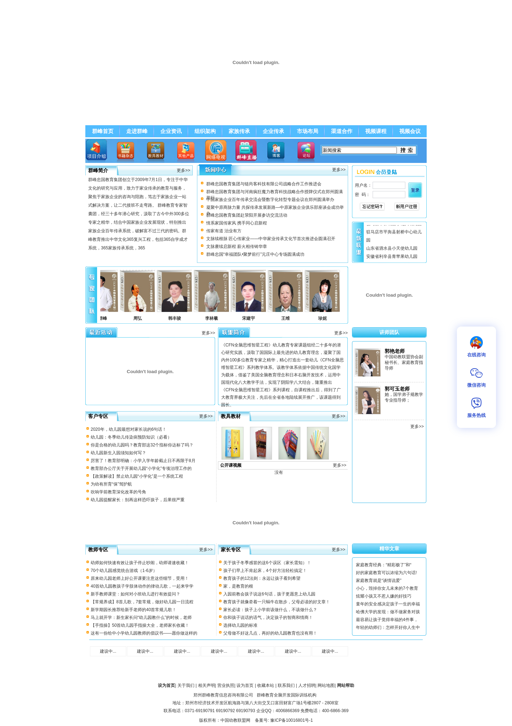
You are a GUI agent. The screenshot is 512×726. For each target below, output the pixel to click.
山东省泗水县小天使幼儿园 (391, 249)
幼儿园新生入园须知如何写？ (118, 452)
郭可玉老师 (397, 389)
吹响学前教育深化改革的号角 (118, 491)
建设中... (108, 651)
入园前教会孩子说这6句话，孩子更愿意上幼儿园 (269, 594)
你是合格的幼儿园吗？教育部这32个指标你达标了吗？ (142, 445)
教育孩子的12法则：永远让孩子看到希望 (261, 578)
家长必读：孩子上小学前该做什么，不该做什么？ (270, 609)
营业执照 (225, 685)
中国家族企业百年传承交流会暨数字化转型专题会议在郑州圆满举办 (270, 199)
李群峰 (103, 318)
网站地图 (326, 685)
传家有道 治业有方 (223, 230)
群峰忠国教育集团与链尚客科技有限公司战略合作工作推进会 (263, 183)
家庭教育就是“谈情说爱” (378, 580)
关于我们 (185, 685)
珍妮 (325, 318)
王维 (288, 318)
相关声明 (206, 685)
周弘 (140, 318)
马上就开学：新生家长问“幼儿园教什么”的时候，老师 (141, 617)
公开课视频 (230, 465)
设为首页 (245, 685)
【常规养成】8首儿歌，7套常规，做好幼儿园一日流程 (142, 601)
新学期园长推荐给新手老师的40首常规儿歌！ (133, 609)
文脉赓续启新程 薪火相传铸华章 (236, 246)
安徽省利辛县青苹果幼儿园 (391, 257)
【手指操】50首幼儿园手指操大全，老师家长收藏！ (140, 625)
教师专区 (98, 549)
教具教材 (231, 416)
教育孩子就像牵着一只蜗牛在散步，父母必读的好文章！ (276, 601)
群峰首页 (102, 131)
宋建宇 (251, 318)
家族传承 (239, 131)
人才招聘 (306, 685)
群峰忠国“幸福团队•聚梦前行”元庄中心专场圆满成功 (255, 254)
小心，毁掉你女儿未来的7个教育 (387, 588)
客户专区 (98, 416)
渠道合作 (341, 131)
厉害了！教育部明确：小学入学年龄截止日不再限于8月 (143, 460)
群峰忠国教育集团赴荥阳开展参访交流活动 (246, 215)
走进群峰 (137, 131)
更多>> (183, 170)
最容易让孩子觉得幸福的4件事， (387, 619)
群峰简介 (98, 170)
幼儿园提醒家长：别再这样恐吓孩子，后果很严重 (138, 499)
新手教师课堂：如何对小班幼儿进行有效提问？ (135, 594)
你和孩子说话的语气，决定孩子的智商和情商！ (268, 617)
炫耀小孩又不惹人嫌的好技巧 (383, 596)
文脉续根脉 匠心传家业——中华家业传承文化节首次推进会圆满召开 (270, 238)
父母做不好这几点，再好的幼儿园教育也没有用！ (270, 633)
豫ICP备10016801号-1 (291, 720)
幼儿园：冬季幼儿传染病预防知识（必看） (131, 437)
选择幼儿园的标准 (240, 625)
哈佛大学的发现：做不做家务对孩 (388, 611)
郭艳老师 (395, 351)
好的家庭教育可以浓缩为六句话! (386, 572)
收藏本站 (265, 685)
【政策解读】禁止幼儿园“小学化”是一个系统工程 (137, 476)
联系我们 (286, 685)
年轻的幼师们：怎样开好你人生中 (388, 627)
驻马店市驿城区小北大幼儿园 (394, 225)
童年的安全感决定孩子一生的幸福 (388, 604)
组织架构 (205, 131)
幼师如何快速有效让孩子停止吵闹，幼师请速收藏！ (140, 562)
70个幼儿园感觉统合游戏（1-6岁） (124, 570)
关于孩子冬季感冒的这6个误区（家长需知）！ (267, 562)
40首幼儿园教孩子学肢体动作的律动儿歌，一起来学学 (142, 586)
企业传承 (273, 131)
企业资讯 (171, 131)
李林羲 (214, 318)
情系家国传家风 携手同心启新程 (236, 223)
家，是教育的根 (238, 586)
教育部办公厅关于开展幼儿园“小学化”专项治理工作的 (141, 468)
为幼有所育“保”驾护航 (111, 484)
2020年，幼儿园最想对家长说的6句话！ (128, 429)
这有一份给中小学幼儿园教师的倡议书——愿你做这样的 (144, 633)
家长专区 (231, 549)
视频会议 (410, 131)
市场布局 (307, 131)
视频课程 (375, 131)
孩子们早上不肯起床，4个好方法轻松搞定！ (265, 570)
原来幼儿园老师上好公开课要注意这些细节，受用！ (140, 578)
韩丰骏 (177, 318)
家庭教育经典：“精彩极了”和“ (383, 564)
